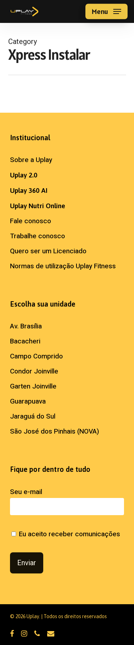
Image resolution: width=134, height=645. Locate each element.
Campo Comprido (36, 356)
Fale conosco (30, 221)
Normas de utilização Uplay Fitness (63, 266)
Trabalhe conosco (37, 236)
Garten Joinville (33, 386)
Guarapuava (28, 401)
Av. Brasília (26, 326)
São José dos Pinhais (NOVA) (54, 431)
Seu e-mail (67, 501)
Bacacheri (25, 341)
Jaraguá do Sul (32, 416)
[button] (106, 11)
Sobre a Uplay (31, 160)
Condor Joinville (34, 371)
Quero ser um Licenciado (48, 251)
